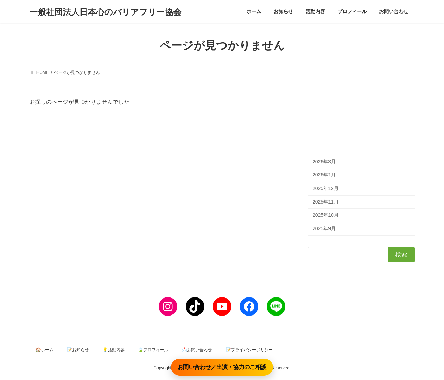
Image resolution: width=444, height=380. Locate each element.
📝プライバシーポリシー (249, 349)
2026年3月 (324, 161)
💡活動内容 (114, 349)
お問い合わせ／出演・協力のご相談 (222, 367)
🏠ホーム (44, 349)
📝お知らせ (78, 349)
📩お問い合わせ (197, 349)
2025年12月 (326, 188)
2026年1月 (324, 175)
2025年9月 (324, 228)
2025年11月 (326, 202)
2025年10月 (326, 215)
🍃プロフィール (153, 349)
